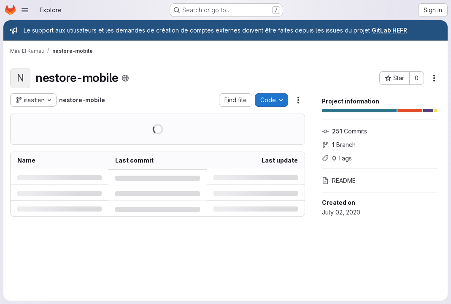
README (339, 180)
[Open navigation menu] (25, 10)
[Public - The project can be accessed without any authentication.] (125, 78)
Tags (337, 158)
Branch (339, 144)
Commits (344, 131)
